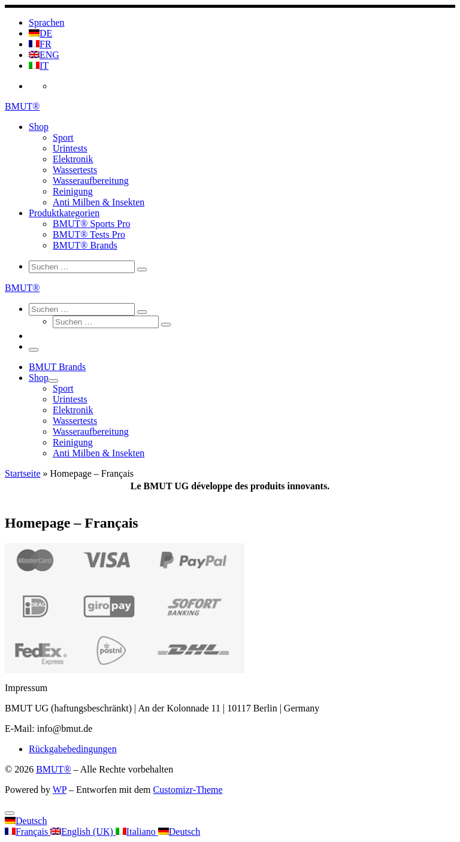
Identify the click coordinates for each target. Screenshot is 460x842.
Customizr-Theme (188, 790)
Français (27, 831)
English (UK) (83, 831)
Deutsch (26, 821)
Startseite (23, 473)
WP (59, 790)
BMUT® (53, 769)
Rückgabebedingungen (73, 749)
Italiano (137, 831)
